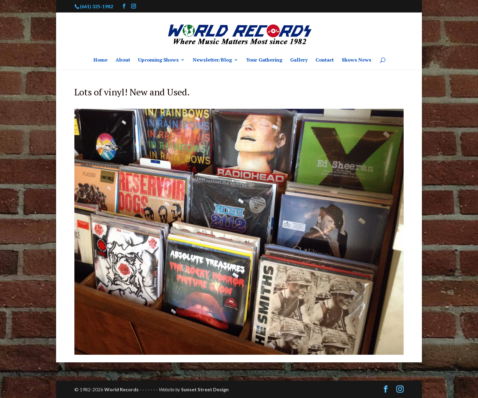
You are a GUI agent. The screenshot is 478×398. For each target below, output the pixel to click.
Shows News (356, 60)
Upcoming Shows (158, 60)
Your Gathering (264, 60)
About (123, 60)
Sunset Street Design (205, 389)
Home (100, 60)
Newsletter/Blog (212, 60)
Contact (325, 60)
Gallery (299, 60)
